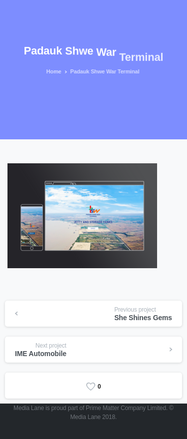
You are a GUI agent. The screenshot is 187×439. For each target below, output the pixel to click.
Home (53, 71)
